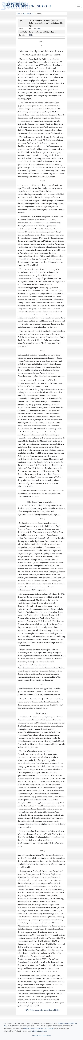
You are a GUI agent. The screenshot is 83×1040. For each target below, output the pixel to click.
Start (18, 14)
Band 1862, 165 (28, 14)
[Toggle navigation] (79, 6)
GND (38, 29)
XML (31, 35)
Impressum (47, 1035)
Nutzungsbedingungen (39, 1031)
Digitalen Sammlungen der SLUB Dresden (38, 1028)
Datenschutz (36, 1035)
